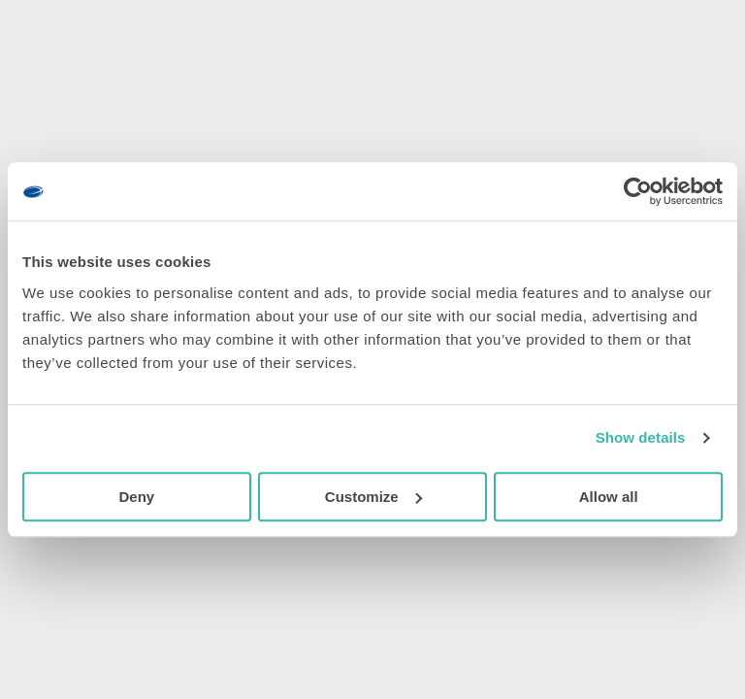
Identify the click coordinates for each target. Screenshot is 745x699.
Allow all (608, 496)
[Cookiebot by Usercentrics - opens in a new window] (638, 191)
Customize (373, 496)
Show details (641, 437)
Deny (136, 496)
